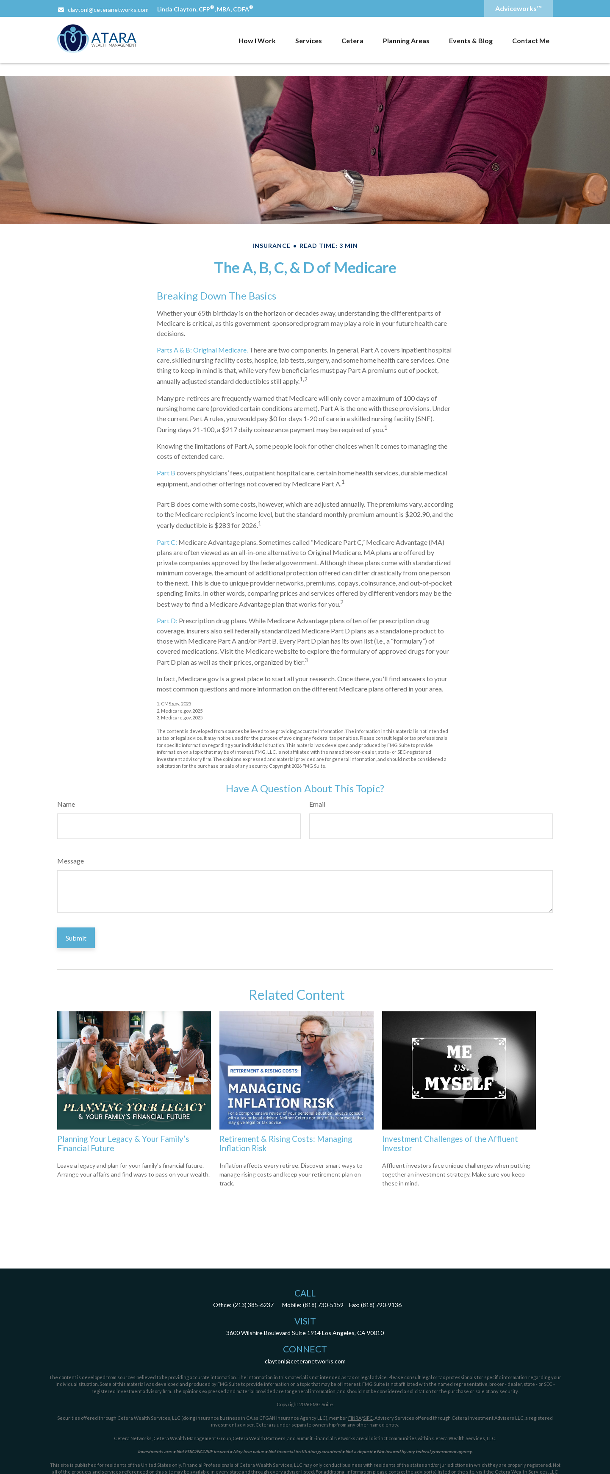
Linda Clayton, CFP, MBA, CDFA (205, 9)
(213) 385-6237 (253, 1304)
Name (66, 804)
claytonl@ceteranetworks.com (103, 9)
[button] (257, 40)
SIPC (368, 1418)
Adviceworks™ (518, 8)
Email (317, 804)
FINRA (354, 1418)
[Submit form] (76, 937)
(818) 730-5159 (323, 1304)
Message (70, 861)
